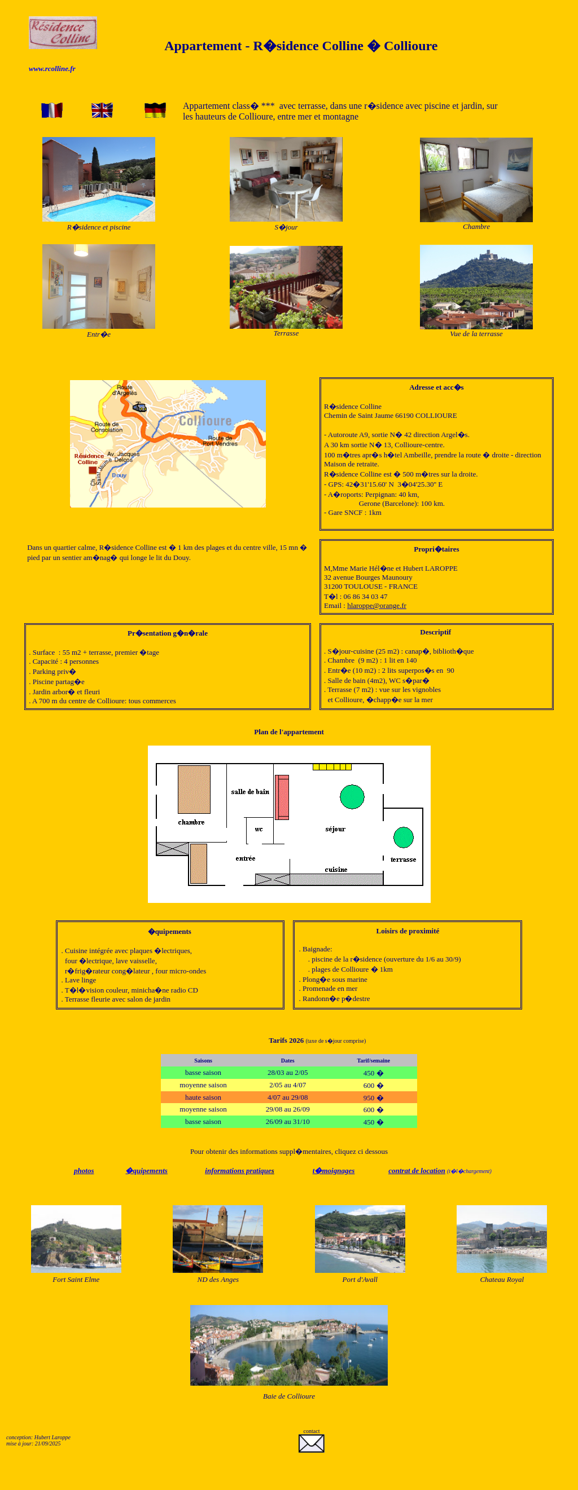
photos (84, 1170)
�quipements (146, 1170)
